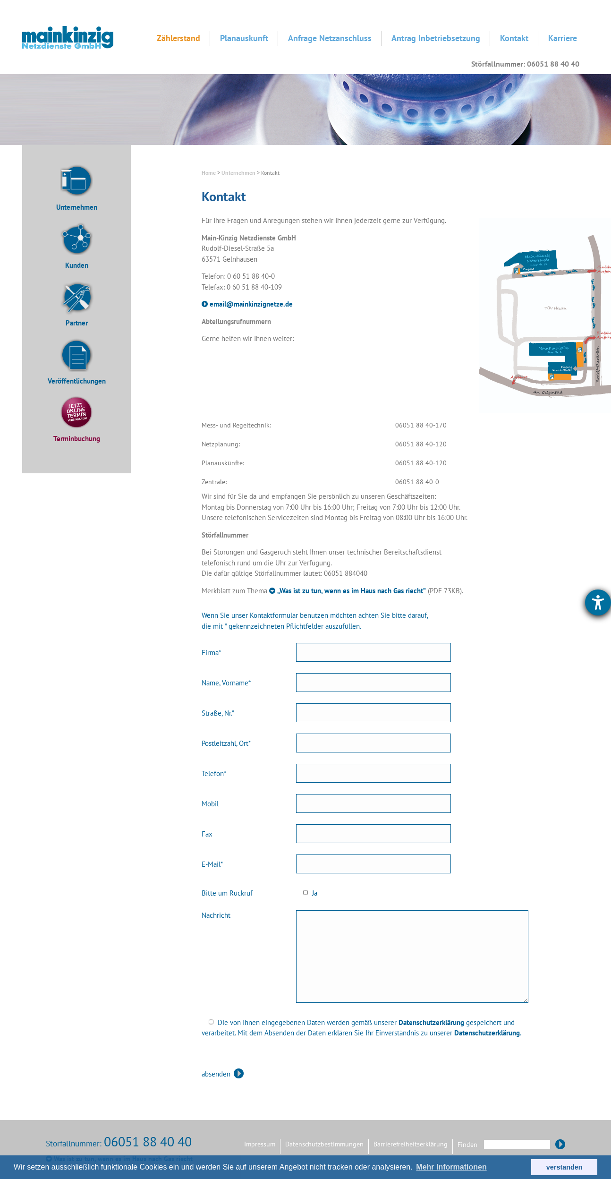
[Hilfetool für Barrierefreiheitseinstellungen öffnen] (598, 602)
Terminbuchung (76, 438)
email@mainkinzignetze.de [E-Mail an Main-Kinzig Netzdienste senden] (251, 303)
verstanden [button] (564, 1167)
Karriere (562, 38)
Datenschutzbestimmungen (324, 1144)
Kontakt (514, 38)
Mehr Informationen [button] (451, 1167)
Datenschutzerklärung (431, 1022)
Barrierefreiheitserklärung (410, 1144)
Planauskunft (244, 38)
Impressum (259, 1144)
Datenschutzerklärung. (488, 1032)
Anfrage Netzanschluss (330, 38)
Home (209, 172)
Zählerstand (178, 38)
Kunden (76, 265)
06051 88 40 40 (148, 1141)
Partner (77, 322)
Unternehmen (76, 207)
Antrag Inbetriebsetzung (435, 38)
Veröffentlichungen (77, 380)
